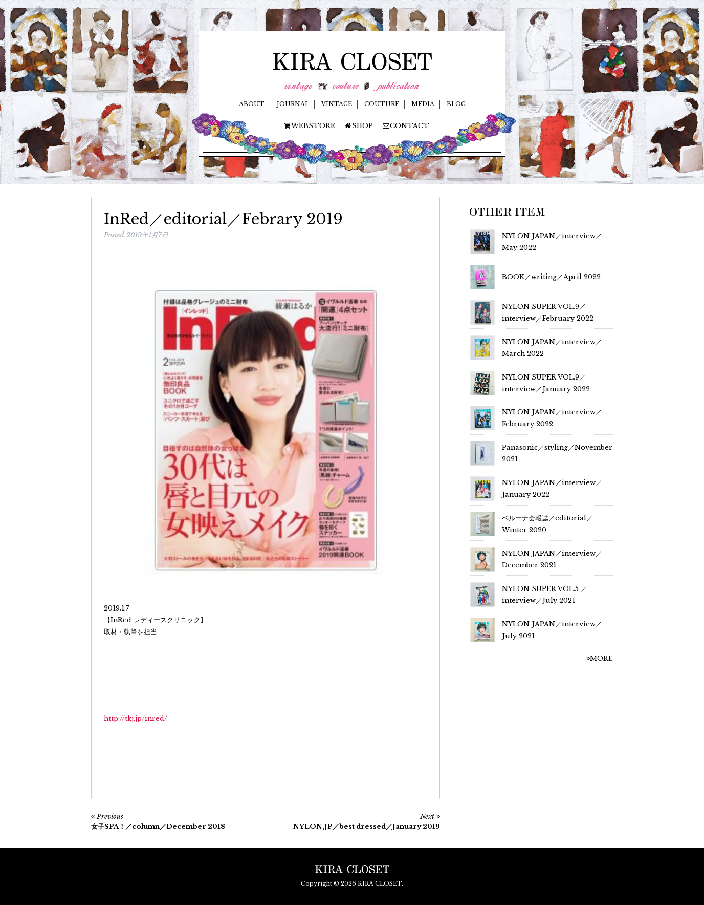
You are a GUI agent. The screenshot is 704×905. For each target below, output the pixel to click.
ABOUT (252, 104)
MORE (599, 658)
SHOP (358, 126)
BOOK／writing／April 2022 (551, 277)
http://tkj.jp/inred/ (135, 718)
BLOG (456, 104)
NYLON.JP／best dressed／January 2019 (366, 826)
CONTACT (405, 126)
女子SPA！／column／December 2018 (158, 826)
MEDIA (422, 104)
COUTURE (381, 104)
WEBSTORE (309, 126)
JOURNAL (293, 104)
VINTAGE (336, 104)
